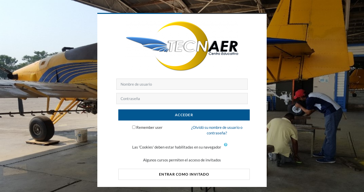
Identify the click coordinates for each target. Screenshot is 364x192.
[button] (227, 147)
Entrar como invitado (184, 174)
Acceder (184, 115)
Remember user (149, 127)
